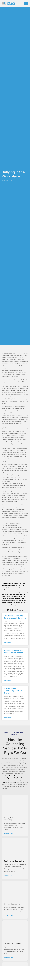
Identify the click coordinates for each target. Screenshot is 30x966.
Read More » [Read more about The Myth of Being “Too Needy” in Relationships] (7, 680)
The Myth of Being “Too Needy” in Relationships (13, 651)
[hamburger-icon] (26, 3)
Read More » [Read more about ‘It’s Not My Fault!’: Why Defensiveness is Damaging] (7, 642)
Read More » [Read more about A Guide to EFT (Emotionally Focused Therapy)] (7, 717)
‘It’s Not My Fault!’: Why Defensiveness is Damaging (15, 617)
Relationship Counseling (9, 778)
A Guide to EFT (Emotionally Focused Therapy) (13, 690)
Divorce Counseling (15, 780)
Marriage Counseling (15, 775)
